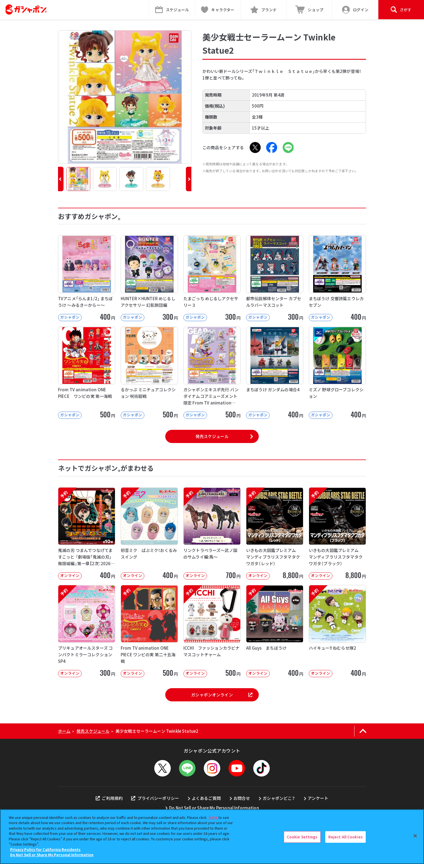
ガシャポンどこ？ (279, 798)
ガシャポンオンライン (221, 695)
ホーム (64, 731)
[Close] (415, 836)
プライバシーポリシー (155, 798)
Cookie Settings (302, 837)
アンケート (318, 798)
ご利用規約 (109, 798)
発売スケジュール (212, 436)
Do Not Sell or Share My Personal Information (214, 808)
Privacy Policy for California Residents (45, 849)
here (213, 817)
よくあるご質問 (206, 798)
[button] (61, 179)
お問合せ (241, 798)
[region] (212, 836)
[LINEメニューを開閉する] (187, 768)
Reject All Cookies (345, 837)
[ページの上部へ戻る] (362, 731)
